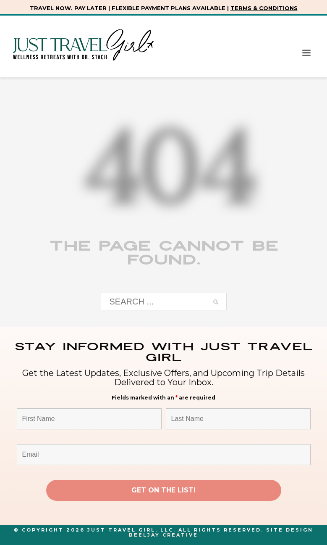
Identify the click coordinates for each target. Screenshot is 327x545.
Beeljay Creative (163, 535)
